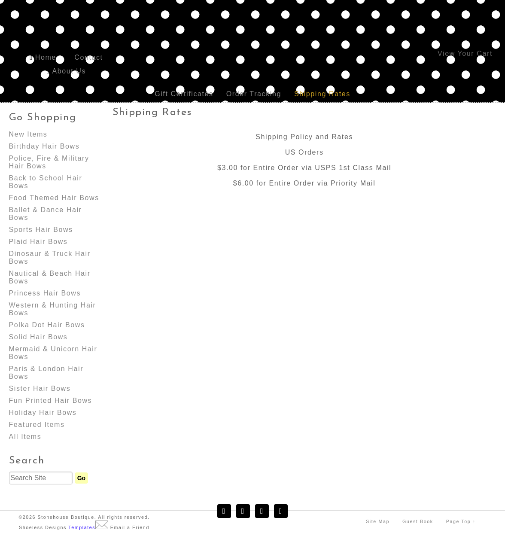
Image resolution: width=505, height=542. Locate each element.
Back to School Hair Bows (45, 181)
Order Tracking (253, 93)
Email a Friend (129, 527)
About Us (69, 71)
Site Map (377, 521)
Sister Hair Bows (40, 388)
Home (45, 57)
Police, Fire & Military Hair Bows (49, 162)
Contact (88, 57)
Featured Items (37, 424)
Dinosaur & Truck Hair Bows (50, 257)
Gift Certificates (184, 93)
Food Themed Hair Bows (54, 197)
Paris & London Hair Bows (46, 372)
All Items (25, 436)
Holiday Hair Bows (43, 412)
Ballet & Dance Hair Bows (45, 213)
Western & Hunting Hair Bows (52, 309)
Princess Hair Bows (45, 293)
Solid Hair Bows (38, 337)
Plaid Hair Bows (38, 241)
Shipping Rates (322, 93)
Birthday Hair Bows (44, 146)
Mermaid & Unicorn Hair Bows (53, 352)
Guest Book (417, 521)
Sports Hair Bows (41, 229)
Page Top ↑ (461, 521)
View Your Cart (465, 53)
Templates (81, 527)
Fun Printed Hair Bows (50, 400)
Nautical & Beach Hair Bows (50, 277)
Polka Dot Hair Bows (47, 325)
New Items (28, 134)
